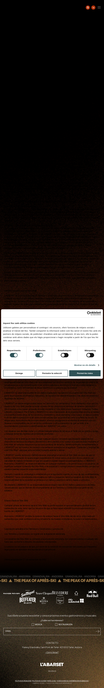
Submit (98, 631)
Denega (19, 373)
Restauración (65, 624)
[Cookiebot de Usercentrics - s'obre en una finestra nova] (89, 313)
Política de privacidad (23, 681)
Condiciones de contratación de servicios (72, 681)
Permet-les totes (85, 373)
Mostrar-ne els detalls (84, 365)
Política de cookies (39, 681)
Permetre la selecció (52, 373)
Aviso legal (51, 681)
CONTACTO (52, 643)
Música (38, 624)
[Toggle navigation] (99, 7)
